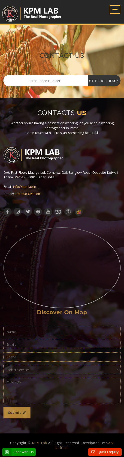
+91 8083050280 (27, 194)
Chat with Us (18, 452)
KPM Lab (39, 443)
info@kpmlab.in (24, 186)
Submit (17, 412)
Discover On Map (62, 312)
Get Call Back (104, 81)
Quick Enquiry (108, 451)
